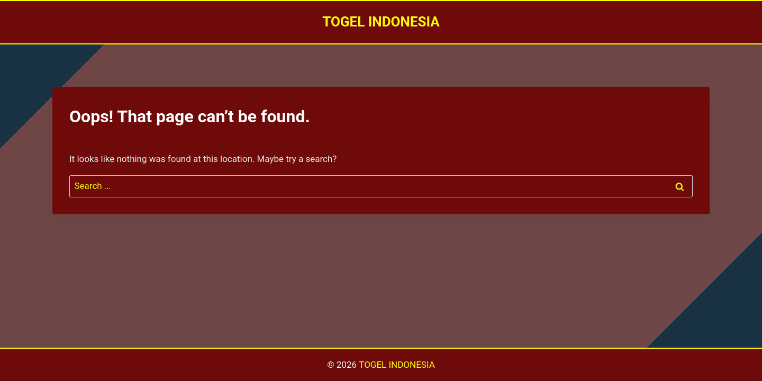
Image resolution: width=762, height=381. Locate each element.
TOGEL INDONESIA (397, 364)
